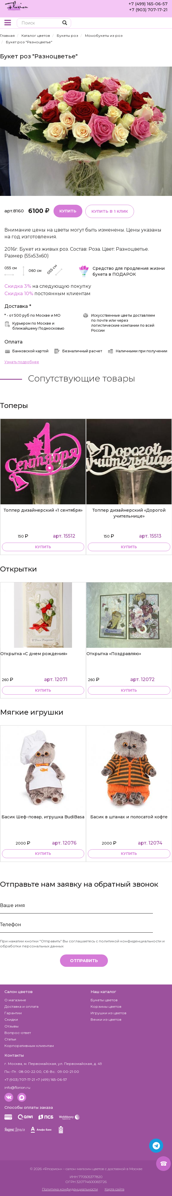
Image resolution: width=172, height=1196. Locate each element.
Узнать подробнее (21, 362)
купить (43, 547)
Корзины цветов (106, 1006)
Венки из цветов (106, 1019)
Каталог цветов (35, 35)
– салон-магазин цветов (83, 1169)
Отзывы (11, 1026)
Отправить (84, 960)
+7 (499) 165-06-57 (148, 3)
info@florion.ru (17, 1087)
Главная (7, 35)
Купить (67, 211)
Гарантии (13, 1013)
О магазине (15, 1000)
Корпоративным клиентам (29, 1045)
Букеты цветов (104, 1000)
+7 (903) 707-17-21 (148, 9)
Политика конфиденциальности (70, 1189)
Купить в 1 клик (109, 211)
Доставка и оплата (21, 1006)
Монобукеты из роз (104, 35)
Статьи (10, 1039)
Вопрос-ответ (17, 1032)
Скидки (11, 1019)
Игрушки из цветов (108, 1013)
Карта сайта (114, 1189)
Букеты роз (67, 35)
